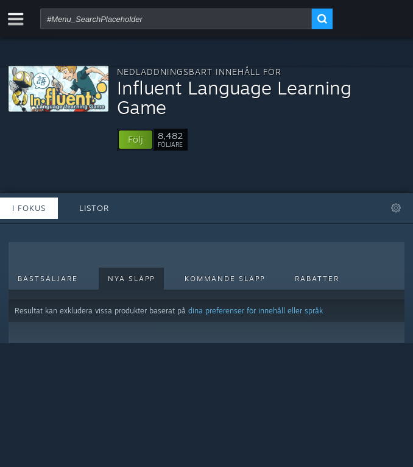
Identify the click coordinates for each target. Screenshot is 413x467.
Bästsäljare (48, 278)
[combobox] (176, 19)
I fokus (29, 208)
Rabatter (317, 278)
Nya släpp (131, 278)
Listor (94, 208)
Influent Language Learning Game (234, 97)
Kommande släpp (225, 278)
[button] (135, 140)
